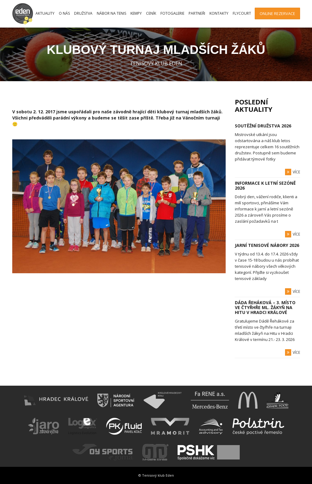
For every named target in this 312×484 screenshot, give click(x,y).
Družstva (83, 13)
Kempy (136, 13)
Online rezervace (277, 13)
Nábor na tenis (111, 13)
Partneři (197, 13)
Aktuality (45, 13)
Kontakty (218, 13)
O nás (64, 13)
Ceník (151, 13)
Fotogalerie (172, 13)
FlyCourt (242, 13)
